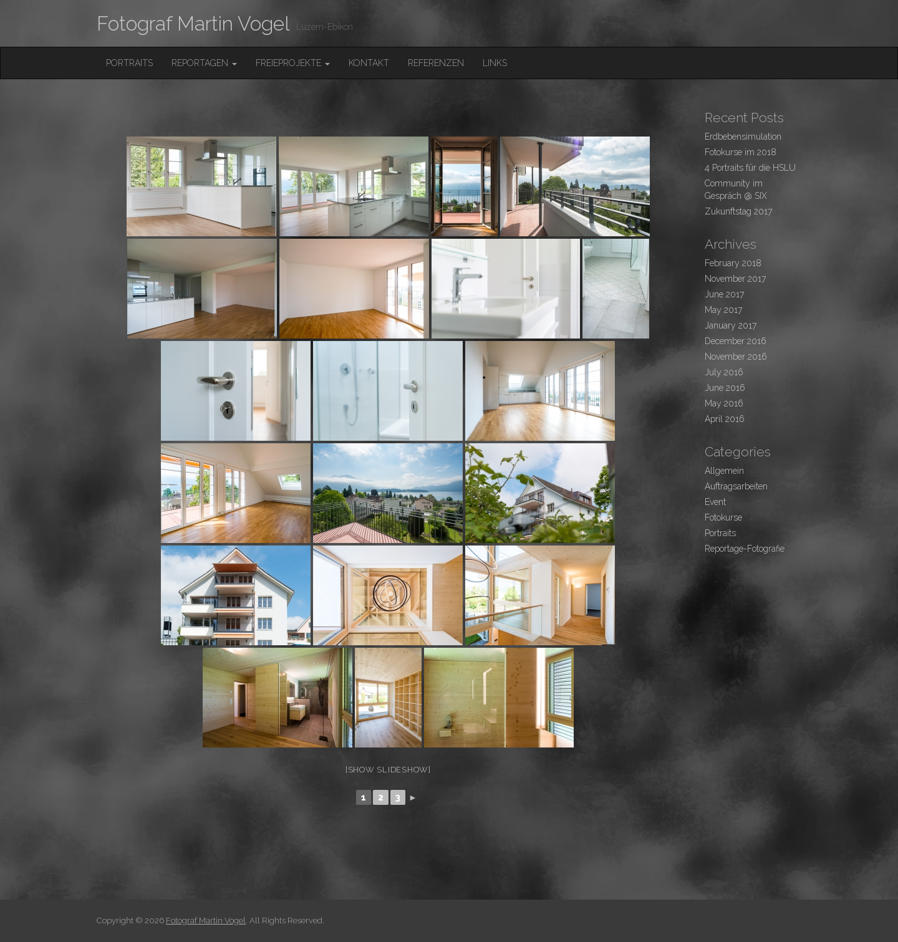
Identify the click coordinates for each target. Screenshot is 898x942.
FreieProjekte (293, 63)
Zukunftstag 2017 (738, 211)
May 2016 (724, 403)
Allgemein (724, 471)
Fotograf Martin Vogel (193, 23)
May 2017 (723, 310)
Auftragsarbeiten (736, 486)
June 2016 (725, 388)
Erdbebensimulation (743, 137)
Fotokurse (723, 517)
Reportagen (204, 63)
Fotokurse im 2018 (740, 152)
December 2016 (735, 341)
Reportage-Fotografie (745, 549)
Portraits (129, 63)
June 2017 (724, 294)
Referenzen (436, 63)
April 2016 (725, 419)
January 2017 (730, 325)
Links (495, 63)
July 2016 (724, 372)
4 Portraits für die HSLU (750, 168)
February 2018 (733, 263)
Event (715, 502)
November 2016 (736, 357)
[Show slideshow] (388, 769)
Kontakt (369, 63)
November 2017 (735, 279)
